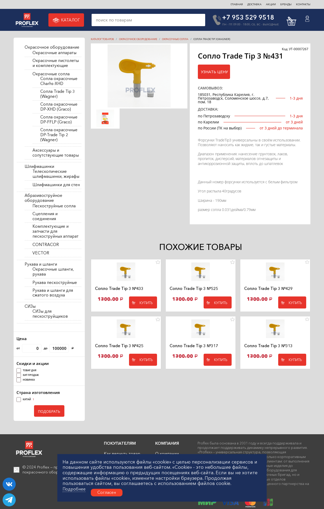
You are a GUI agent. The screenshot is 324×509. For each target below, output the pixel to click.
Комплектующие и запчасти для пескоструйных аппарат (55, 231)
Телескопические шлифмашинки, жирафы (55, 174)
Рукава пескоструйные (54, 282)
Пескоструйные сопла (54, 206)
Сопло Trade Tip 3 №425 (119, 346)
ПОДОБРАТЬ (49, 411)
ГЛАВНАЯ (237, 4)
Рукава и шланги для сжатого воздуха (52, 293)
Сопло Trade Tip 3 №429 (268, 288)
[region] (49, 184)
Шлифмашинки (39, 166)
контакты (303, 4)
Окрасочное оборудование (52, 47)
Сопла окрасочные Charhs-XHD (58, 81)
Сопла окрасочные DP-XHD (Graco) (58, 107)
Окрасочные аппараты (54, 52)
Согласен (106, 492)
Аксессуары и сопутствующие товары (55, 153)
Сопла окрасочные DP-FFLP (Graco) (58, 119)
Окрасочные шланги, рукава (53, 272)
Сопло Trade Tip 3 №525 (194, 288)
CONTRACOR (45, 244)
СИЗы (30, 306)
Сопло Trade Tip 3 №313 (268, 346)
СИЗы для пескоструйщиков (50, 314)
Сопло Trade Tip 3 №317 (194, 346)
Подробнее (74, 489)
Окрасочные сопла (51, 74)
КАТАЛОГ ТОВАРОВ (102, 39)
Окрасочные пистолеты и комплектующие (55, 63)
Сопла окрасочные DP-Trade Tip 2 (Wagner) (58, 135)
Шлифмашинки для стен (56, 184)
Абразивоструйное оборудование (43, 198)
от (29, 348)
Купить (146, 303)
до (59, 348)
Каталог (66, 20)
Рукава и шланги (41, 264)
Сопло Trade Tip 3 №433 (119, 288)
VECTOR (40, 253)
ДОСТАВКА (254, 4)
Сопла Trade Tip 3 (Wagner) (57, 94)
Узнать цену (214, 72)
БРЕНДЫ (286, 4)
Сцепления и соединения (45, 216)
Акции (271, 4)
